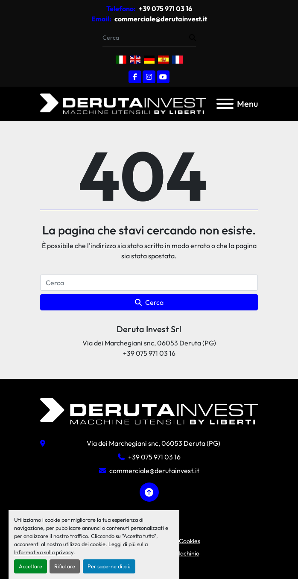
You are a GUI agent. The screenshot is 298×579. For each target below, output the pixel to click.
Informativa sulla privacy (43, 552)
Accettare (30, 566)
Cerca (149, 302)
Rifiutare (64, 566)
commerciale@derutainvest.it (160, 19)
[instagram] (149, 76)
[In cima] (149, 492)
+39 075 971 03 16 (164, 8)
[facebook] (135, 76)
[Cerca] (149, 283)
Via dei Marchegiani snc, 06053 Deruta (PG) (153, 443)
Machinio (187, 553)
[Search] (145, 37)
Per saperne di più (109, 566)
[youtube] (163, 76)
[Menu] (225, 104)
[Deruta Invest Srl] (149, 410)
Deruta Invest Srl (149, 329)
